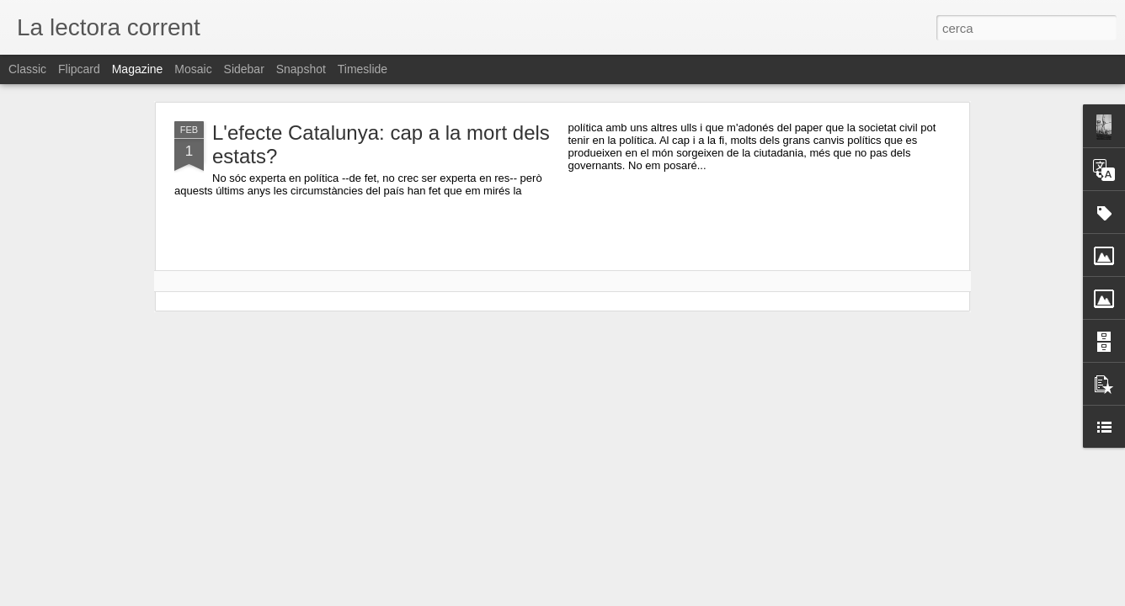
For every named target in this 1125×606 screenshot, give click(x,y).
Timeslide (362, 69)
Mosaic (192, 69)
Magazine (137, 69)
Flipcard (79, 69)
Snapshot (301, 69)
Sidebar (244, 69)
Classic (27, 69)
